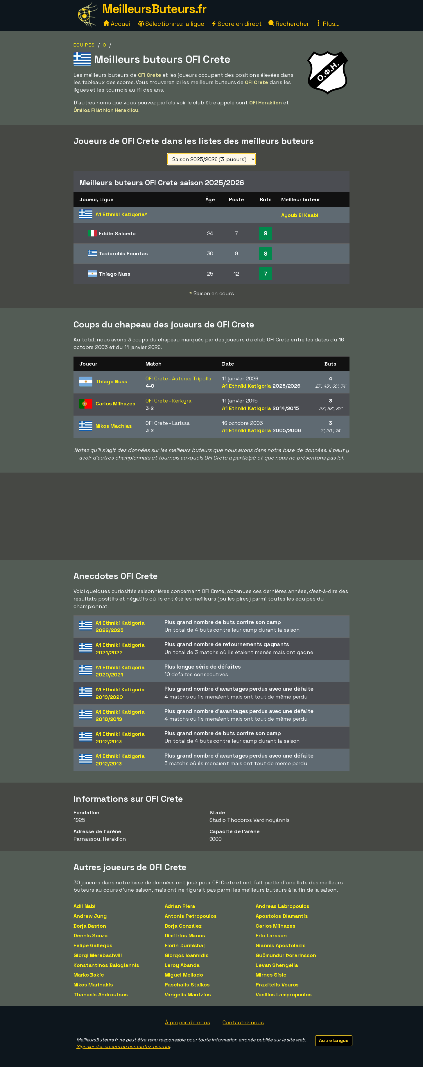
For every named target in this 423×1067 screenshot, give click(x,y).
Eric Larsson (271, 935)
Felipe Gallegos (93, 945)
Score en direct (236, 24)
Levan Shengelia (277, 965)
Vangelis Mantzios (188, 994)
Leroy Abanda (182, 965)
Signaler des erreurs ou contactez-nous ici (123, 1046)
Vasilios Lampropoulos (284, 994)
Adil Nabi (85, 906)
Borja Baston (90, 925)
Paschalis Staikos (187, 984)
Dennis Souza (91, 935)
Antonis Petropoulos (191, 916)
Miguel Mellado (184, 974)
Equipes (84, 45)
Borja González (183, 925)
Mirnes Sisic (271, 974)
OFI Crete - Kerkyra (168, 400)
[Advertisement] (211, 516)
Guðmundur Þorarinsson (286, 955)
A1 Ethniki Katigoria (261, 385)
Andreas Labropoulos (282, 906)
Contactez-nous (243, 1022)
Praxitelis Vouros (277, 984)
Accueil (117, 24)
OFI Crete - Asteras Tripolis (178, 378)
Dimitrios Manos (185, 935)
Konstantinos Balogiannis (106, 965)
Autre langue (334, 1040)
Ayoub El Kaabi (299, 215)
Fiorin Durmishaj (185, 945)
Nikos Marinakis (93, 984)
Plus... (327, 24)
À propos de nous (187, 1022)
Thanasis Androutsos (101, 994)
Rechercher (288, 24)
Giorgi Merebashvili (98, 955)
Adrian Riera (180, 906)
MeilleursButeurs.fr (154, 9)
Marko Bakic (89, 974)
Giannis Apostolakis (281, 945)
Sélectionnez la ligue (171, 24)
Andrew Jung (90, 916)
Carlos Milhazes (275, 925)
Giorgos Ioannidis (187, 955)
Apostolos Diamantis (282, 916)
